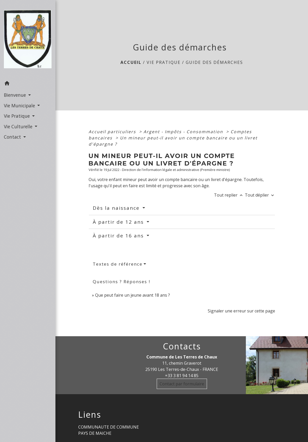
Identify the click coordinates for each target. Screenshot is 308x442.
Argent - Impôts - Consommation (184, 131)
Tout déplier (260, 195)
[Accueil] (28, 39)
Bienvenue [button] (15, 95)
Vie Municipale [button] (20, 105)
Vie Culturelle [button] (19, 126)
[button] (28, 84)
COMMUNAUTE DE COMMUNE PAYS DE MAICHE (108, 430)
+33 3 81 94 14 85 (181, 375)
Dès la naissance (117, 208)
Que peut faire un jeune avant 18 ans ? (132, 295)
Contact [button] (13, 137)
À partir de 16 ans (119, 235)
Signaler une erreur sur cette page (241, 311)
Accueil (130, 62)
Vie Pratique (164, 62)
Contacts (182, 346)
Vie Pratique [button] (17, 116)
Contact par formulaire (182, 384)
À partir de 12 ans (119, 222)
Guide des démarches (214, 62)
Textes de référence (117, 264)
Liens (89, 414)
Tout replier (229, 195)
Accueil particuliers (113, 131)
